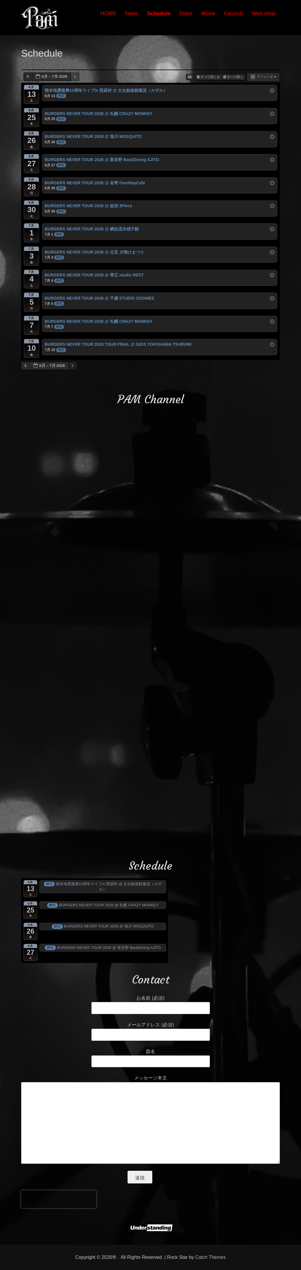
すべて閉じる (209, 77)
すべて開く (233, 77)
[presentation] (58, 1199)
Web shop (264, 13)
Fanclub (233, 13)
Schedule (159, 13)
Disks (186, 13)
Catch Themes (210, 1257)
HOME (108, 13)
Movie (208, 13)
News (131, 13)
